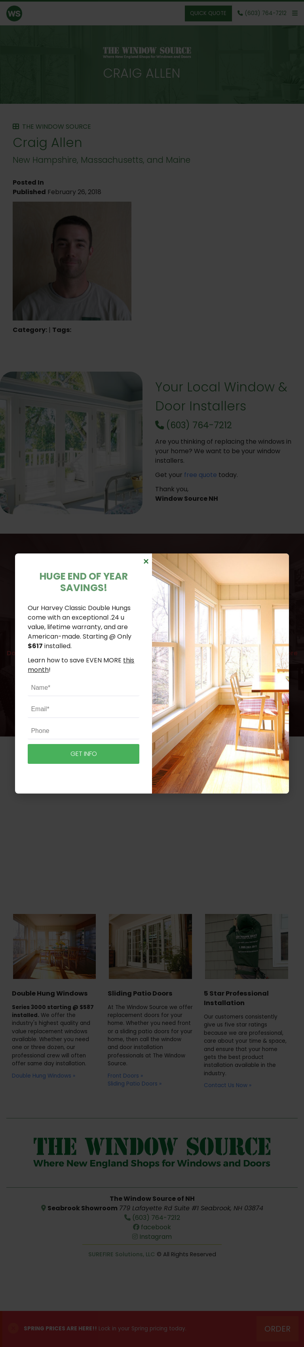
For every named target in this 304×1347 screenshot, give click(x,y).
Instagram (152, 1236)
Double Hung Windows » (43, 1076)
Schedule (152, 694)
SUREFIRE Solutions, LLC (121, 1254)
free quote (200, 474)
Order (277, 1328)
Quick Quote (208, 13)
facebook (152, 1227)
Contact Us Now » (227, 1085)
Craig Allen (141, 73)
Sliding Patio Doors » (135, 1084)
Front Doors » (125, 1076)
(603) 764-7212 (193, 425)
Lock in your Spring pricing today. (105, 1328)
